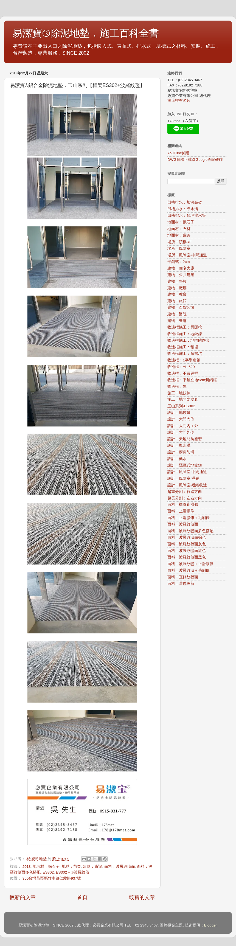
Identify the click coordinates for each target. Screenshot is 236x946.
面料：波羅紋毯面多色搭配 (190, 531)
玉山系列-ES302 (181, 406)
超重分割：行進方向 (184, 492)
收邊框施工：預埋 (182, 347)
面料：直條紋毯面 (182, 577)
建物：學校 (177, 281)
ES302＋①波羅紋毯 (72, 872)
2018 (27, 866)
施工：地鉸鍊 (178, 393)
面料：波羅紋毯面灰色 (186, 544)
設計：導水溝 (178, 445)
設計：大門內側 (180, 419)
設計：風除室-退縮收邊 (187, 485)
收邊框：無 (177, 386)
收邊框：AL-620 (181, 367)
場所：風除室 (178, 248)
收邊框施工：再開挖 (184, 327)
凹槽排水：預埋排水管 (186, 216)
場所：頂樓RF (179, 242)
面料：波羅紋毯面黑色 (186, 557)
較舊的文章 (142, 897)
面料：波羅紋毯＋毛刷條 (188, 570)
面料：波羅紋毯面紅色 (186, 551)
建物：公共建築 (180, 275)
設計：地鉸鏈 (178, 413)
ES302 (48, 872)
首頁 (82, 897)
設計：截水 (177, 459)
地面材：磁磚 (178, 235)
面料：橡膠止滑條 (182, 505)
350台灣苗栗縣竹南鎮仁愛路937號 (52, 878)
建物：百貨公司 (180, 307)
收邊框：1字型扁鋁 (183, 360)
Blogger (210, 925)
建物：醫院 (177, 314)
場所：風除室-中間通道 (187, 255)
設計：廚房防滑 (180, 452)
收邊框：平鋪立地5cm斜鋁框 (192, 380)
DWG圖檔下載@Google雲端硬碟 (195, 160)
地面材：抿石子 (46, 866)
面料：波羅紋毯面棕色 (186, 537)
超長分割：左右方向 (184, 498)
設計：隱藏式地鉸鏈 (184, 465)
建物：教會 (177, 294)
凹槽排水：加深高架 (184, 202)
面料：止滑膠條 (180, 511)
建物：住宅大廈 (180, 268)
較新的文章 (23, 897)
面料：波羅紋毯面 (119, 866)
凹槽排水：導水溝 (182, 209)
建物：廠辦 (92, 866)
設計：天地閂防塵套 (184, 439)
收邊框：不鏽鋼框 (182, 373)
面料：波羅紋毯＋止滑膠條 (190, 564)
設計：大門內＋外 (182, 426)
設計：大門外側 (180, 432)
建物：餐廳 (177, 321)
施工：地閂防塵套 (182, 399)
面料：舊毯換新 (180, 584)
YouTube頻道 (178, 153)
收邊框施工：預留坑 (184, 354)
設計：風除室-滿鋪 (183, 478)
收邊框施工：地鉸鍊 (184, 334)
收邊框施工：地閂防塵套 (188, 340)
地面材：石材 (178, 229)
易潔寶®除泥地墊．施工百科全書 (85, 33)
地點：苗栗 (71, 866)
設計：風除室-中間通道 (187, 472)
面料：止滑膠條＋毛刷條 (188, 518)
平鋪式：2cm (178, 262)
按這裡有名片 (178, 101)
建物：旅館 (177, 301)
